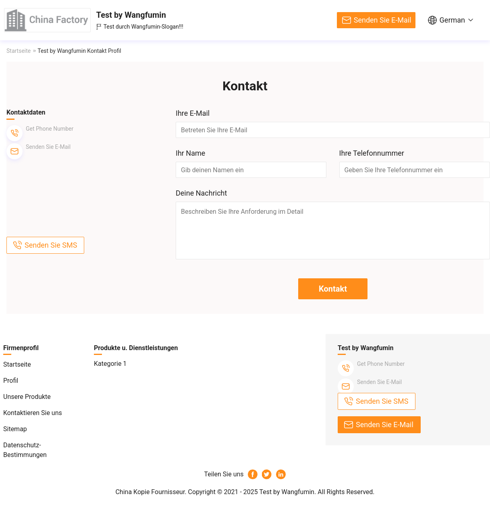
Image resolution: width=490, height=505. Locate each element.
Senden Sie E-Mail (382, 20)
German (452, 20)
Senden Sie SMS (51, 245)
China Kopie (132, 492)
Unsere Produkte (27, 397)
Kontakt (333, 289)
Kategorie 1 (110, 363)
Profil (10, 380)
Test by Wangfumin (131, 15)
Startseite (18, 51)
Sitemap (15, 429)
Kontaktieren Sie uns (32, 413)
